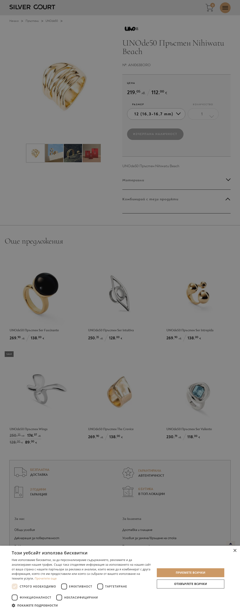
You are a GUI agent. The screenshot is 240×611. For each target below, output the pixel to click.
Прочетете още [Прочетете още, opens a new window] (46, 578)
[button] (81, 605)
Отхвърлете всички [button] (190, 584)
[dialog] (120, 305)
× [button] (234, 551)
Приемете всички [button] (190, 573)
